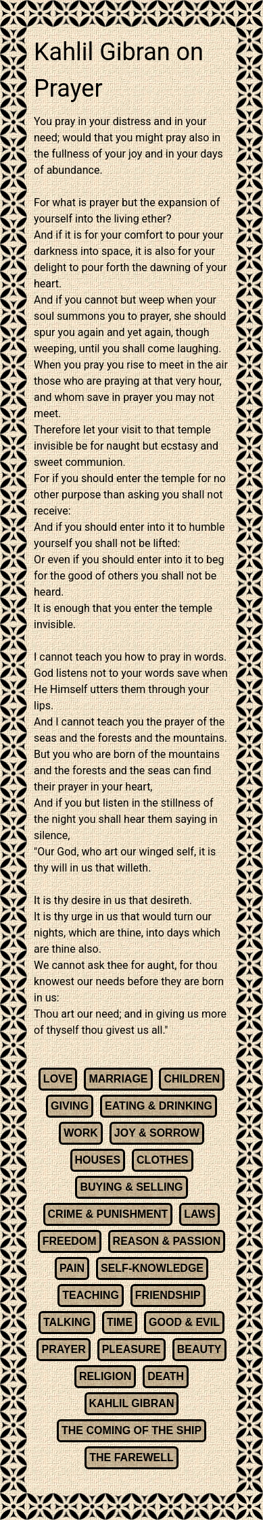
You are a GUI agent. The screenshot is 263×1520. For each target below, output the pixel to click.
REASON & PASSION (167, 1241)
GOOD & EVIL (184, 1322)
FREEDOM (70, 1241)
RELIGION (105, 1376)
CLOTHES (162, 1160)
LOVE (58, 1079)
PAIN (72, 1268)
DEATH (165, 1376)
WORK (81, 1133)
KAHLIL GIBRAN (131, 1403)
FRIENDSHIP (168, 1295)
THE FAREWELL (131, 1457)
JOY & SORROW (156, 1133)
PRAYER (63, 1349)
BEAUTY (199, 1349)
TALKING (67, 1322)
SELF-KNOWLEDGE (152, 1268)
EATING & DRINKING (158, 1106)
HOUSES (98, 1160)
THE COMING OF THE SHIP (131, 1430)
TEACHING (90, 1295)
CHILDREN (192, 1079)
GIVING (70, 1106)
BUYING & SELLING (131, 1187)
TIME (120, 1322)
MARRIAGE (118, 1079)
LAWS (199, 1214)
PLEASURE (131, 1349)
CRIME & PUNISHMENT (108, 1214)
